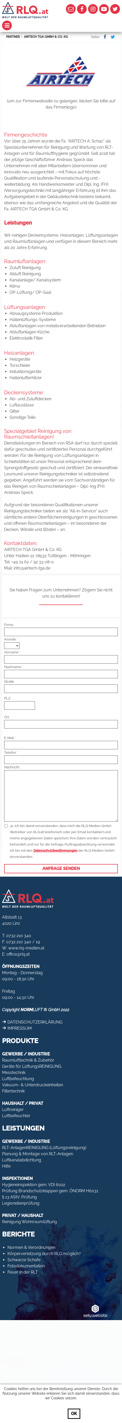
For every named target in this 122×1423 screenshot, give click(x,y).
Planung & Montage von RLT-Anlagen (37, 1153)
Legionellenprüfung (20, 1203)
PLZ (7, 698)
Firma (8, 625)
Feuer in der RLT (22, 1272)
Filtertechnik (13, 1091)
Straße (9, 681)
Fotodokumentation (26, 1266)
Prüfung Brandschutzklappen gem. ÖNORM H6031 (50, 1190)
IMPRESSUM (19, 1028)
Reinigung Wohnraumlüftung (29, 1221)
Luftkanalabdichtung (21, 1160)
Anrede (10, 639)
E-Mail (9, 738)
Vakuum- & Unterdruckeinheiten (32, 1084)
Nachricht (11, 767)
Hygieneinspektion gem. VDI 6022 (33, 1184)
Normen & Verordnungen (31, 1247)
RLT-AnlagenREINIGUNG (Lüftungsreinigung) (44, 1147)
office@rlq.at (18, 954)
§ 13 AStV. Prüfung (19, 1197)
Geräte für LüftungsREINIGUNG (31, 1066)
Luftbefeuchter (16, 1115)
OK (74, 1413)
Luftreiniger (13, 1109)
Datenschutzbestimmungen (55, 850)
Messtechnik (13, 1072)
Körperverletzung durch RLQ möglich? (44, 1253)
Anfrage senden (61, 868)
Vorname (11, 652)
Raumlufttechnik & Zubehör (28, 1060)
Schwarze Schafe (23, 1259)
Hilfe (6, 1166)
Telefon (10, 752)
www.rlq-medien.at (26, 948)
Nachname (12, 667)
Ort (6, 717)
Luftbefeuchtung (18, 1078)
